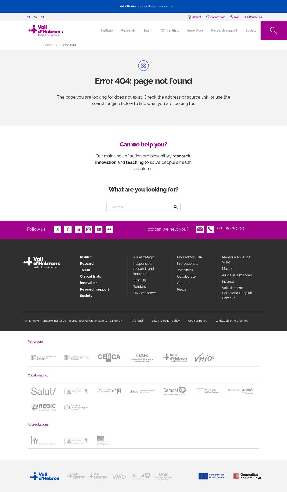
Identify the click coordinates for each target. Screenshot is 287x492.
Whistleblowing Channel (231, 320)
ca (28, 17)
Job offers (185, 270)
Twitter (57, 228)
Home (47, 45)
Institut (86, 257)
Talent (148, 30)
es (42, 17)
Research (128, 30)
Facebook (68, 228)
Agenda (183, 283)
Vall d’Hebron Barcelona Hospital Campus (237, 293)
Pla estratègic (144, 257)
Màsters (228, 269)
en (35, 17)
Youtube (98, 228)
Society (251, 30)
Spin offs (140, 280)
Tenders (139, 287)
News (181, 289)
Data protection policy (166, 320)
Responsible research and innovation (143, 269)
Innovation (195, 30)
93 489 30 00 (230, 228)
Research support (224, 30)
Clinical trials (170, 30)
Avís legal (137, 320)
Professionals (187, 264)
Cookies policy (197, 320)
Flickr (109, 228)
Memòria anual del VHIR (236, 259)
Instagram (88, 228)
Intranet (228, 282)
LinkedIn (78, 228)
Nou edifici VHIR (189, 257)
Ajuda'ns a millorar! (237, 275)
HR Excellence (144, 293)
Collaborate (186, 276)
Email (200, 228)
